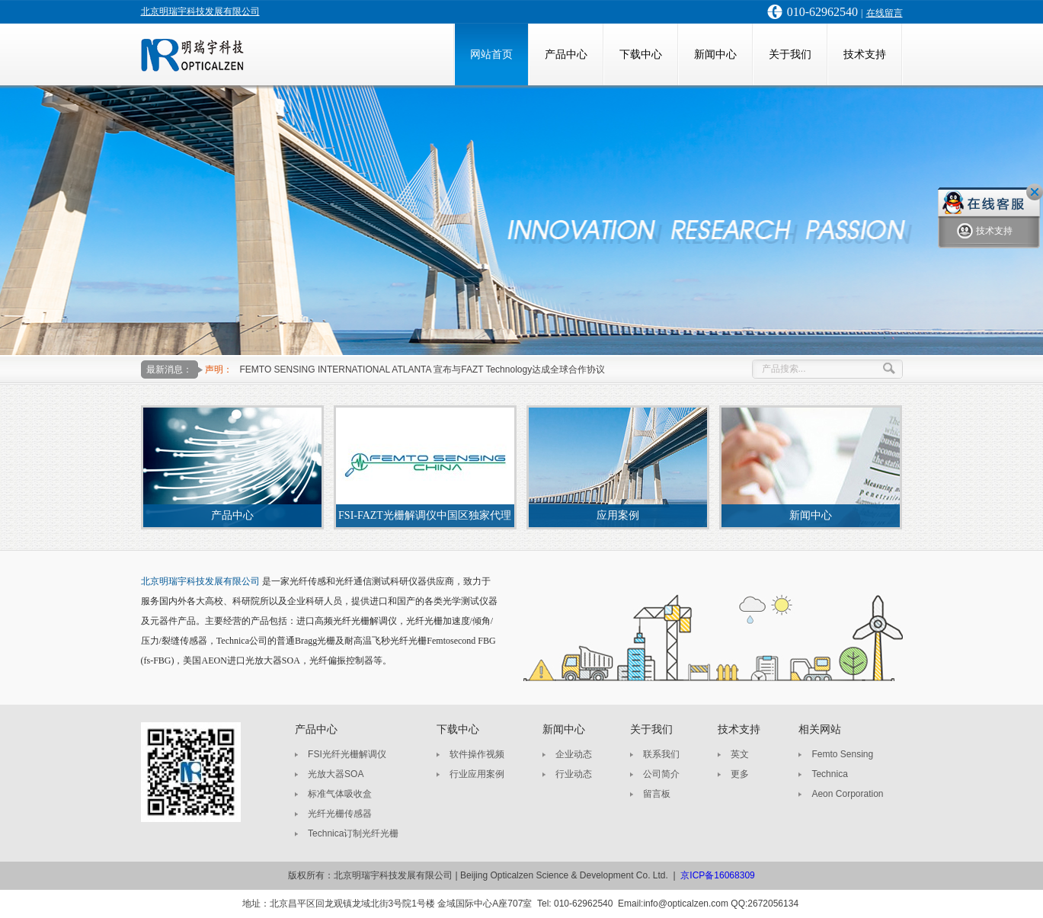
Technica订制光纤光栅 (353, 833)
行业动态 (573, 774)
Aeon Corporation (847, 793)
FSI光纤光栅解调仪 (347, 754)
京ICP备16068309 (717, 875)
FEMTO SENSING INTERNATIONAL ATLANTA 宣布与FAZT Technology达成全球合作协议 (423, 369)
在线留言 (884, 13)
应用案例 (618, 515)
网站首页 (491, 54)
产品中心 (566, 54)
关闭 (1034, 192)
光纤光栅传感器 (340, 813)
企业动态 (573, 754)
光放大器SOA (335, 774)
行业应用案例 (477, 774)
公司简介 (661, 774)
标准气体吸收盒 (340, 793)
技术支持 (864, 54)
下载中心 (640, 54)
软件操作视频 (477, 754)
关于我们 (790, 54)
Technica (829, 774)
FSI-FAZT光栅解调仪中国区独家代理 (424, 515)
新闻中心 (715, 54)
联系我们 (661, 754)
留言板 (656, 793)
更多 (740, 774)
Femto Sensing (842, 754)
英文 (740, 754)
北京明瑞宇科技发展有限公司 (200, 11)
